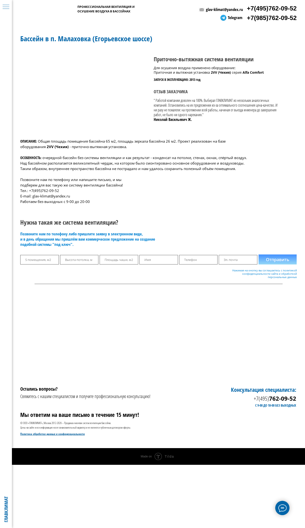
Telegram (235, 17)
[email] (238, 259)
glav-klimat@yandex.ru (224, 9)
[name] (158, 259)
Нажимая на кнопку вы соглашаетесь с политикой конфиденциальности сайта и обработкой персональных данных (264, 274)
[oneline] (39, 259)
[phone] (198, 259)
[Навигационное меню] (6, 7)
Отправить (277, 259)
